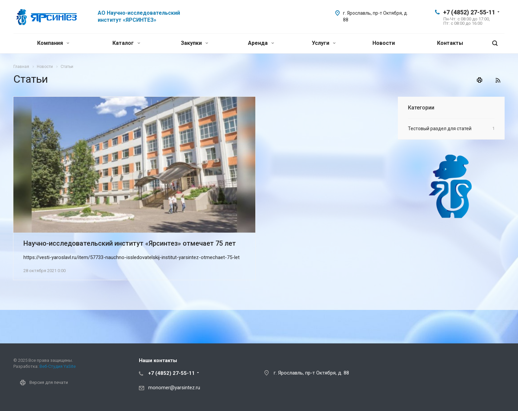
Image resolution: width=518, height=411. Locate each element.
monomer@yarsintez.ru (174, 388)
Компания (53, 43)
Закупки (194, 43)
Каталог (126, 43)
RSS (498, 80)
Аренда (261, 43)
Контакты (450, 43)
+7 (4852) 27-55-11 (469, 12)
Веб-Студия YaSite (57, 366)
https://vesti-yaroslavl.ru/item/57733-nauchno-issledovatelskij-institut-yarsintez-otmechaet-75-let (131, 257)
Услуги (324, 43)
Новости (383, 43)
